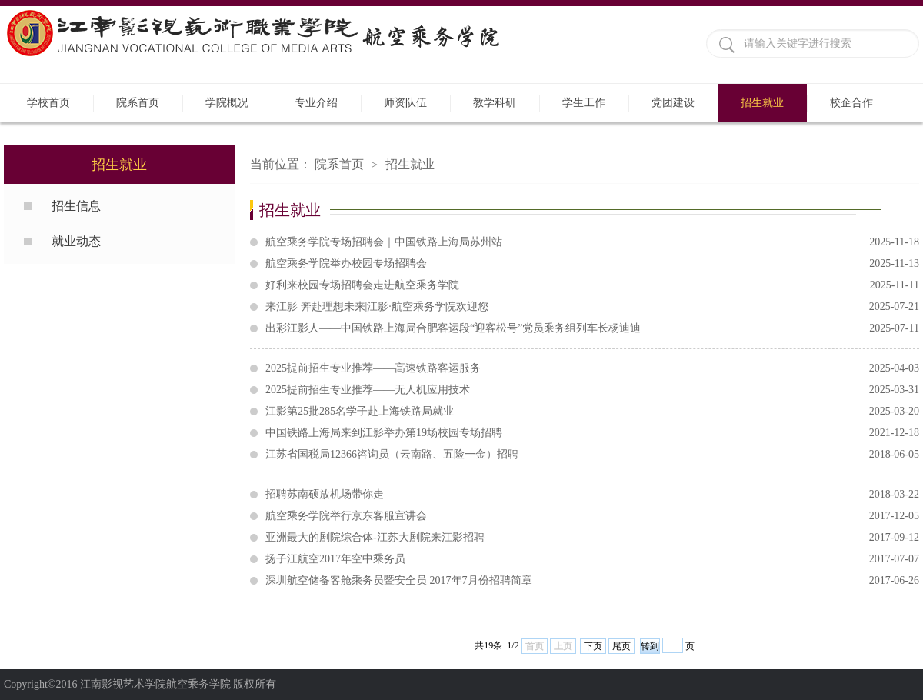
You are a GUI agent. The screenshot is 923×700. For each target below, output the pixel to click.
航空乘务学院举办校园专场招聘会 (592, 264)
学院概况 (226, 102)
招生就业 (762, 102)
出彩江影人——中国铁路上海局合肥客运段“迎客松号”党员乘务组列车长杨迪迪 (592, 328)
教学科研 (494, 102)
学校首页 (48, 102)
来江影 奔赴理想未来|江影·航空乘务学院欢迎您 (592, 307)
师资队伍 (405, 102)
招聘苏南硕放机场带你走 (592, 494)
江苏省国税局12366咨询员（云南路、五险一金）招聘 (592, 454)
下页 (593, 646)
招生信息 (76, 205)
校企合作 (851, 102)
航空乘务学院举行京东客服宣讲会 (592, 516)
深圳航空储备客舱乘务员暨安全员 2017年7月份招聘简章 (592, 581)
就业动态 (76, 241)
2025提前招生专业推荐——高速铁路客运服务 (592, 368)
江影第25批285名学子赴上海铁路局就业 (592, 411)
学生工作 (583, 102)
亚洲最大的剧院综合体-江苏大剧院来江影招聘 (592, 537)
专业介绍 (316, 102)
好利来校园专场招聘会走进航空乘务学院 (592, 285)
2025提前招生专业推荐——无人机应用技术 (592, 390)
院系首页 (137, 102)
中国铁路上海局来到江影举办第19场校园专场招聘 (592, 433)
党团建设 (673, 102)
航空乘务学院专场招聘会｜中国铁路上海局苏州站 (592, 242)
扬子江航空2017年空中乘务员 (592, 559)
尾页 (621, 646)
